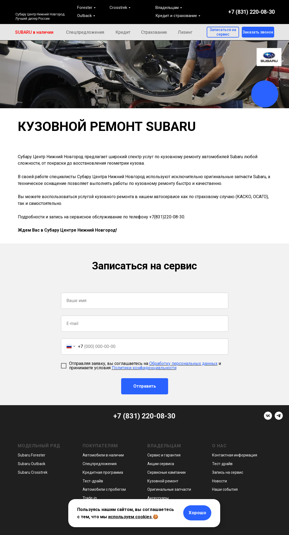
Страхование (154, 32)
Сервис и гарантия (164, 455)
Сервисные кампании (166, 472)
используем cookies (130, 516)
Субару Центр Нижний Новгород (39, 14)
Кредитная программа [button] (103, 472)
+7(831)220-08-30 (166, 216)
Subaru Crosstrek (32, 472)
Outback (84, 15)
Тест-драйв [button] (93, 481)
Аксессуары (158, 498)
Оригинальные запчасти (169, 489)
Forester (84, 7)
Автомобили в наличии (103, 455)
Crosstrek (118, 7)
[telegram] (279, 418)
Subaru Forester (31, 455)
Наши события (225, 489)
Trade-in (90, 498)
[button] (258, 32)
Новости (219, 481)
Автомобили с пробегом (104, 489)
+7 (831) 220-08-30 (251, 12)
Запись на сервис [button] (227, 472)
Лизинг (185, 32)
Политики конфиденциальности (144, 367)
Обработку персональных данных (183, 363)
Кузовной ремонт (162, 481)
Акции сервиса (160, 464)
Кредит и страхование (176, 15)
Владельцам (167, 7)
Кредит (122, 32)
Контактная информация (234, 455)
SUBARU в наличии (34, 32)
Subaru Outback (31, 464)
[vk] (268, 418)
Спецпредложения (85, 32)
